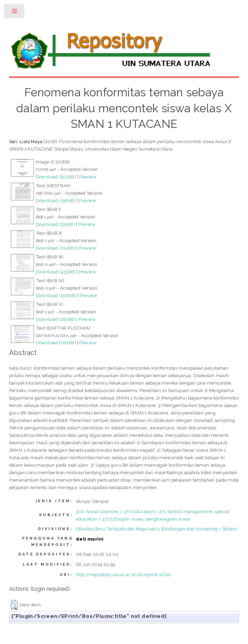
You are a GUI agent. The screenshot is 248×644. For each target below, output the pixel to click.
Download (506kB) (56, 295)
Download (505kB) (56, 176)
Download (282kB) (56, 342)
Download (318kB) (56, 200)
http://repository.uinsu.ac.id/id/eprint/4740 (123, 574)
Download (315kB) (55, 224)
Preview (88, 176)
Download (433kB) (56, 271)
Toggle (14, 12)
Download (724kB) (56, 248)
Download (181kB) (55, 319)
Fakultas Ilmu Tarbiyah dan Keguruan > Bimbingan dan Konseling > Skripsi (156, 528)
